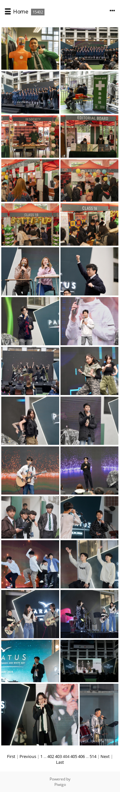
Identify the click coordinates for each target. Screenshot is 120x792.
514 (93, 756)
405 (73, 756)
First (11, 756)
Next (105, 756)
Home (20, 11)
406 (81, 756)
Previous (28, 756)
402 (50, 756)
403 (58, 756)
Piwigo (60, 784)
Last (60, 762)
